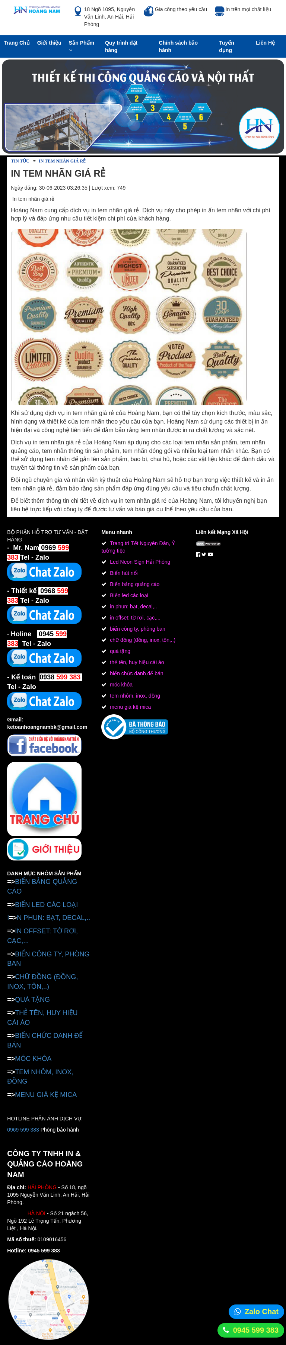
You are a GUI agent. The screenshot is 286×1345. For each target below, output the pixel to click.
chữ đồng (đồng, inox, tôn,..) (141, 640)
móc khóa (120, 685)
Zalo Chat (262, 1311)
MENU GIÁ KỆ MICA (46, 1094)
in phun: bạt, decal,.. (132, 606)
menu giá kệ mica (129, 707)
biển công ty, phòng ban (136, 629)
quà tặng (119, 651)
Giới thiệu (49, 43)
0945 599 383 (256, 1330)
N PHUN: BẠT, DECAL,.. (53, 917)
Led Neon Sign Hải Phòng (139, 562)
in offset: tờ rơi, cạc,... (134, 618)
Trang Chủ (17, 43)
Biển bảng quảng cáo (133, 584)
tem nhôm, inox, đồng (134, 696)
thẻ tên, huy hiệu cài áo (136, 662)
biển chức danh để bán (135, 673)
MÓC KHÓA (33, 1058)
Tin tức (20, 161)
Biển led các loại (128, 595)
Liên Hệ (265, 43)
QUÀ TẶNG (32, 999)
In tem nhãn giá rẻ (62, 161)
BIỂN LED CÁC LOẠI (46, 904)
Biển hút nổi (122, 573)
